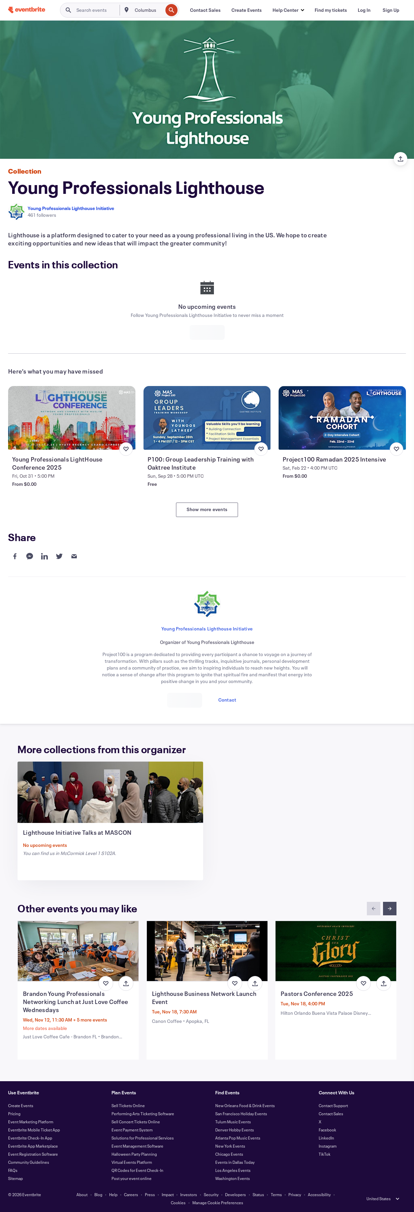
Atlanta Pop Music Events (237, 1138)
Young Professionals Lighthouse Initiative (71, 208)
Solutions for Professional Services (143, 1138)
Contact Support (333, 1105)
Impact (168, 1194)
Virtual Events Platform (132, 1162)
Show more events (207, 509)
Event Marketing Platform (30, 1121)
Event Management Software (137, 1146)
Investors (188, 1194)
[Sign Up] (391, 10)
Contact (227, 700)
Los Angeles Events (233, 1170)
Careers (131, 1194)
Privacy (294, 1194)
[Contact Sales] (205, 10)
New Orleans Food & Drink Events (245, 1105)
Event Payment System (132, 1129)
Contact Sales (331, 1113)
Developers (235, 1194)
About (82, 1194)
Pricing (14, 1113)
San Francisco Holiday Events (241, 1113)
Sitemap (15, 1178)
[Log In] (364, 10)
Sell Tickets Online (128, 1105)
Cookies (178, 1202)
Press (150, 1194)
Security (211, 1194)
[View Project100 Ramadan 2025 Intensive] (342, 418)
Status (258, 1194)
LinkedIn (326, 1138)
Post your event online (132, 1178)
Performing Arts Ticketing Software (143, 1113)
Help (113, 1194)
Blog (98, 1194)
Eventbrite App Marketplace (33, 1146)
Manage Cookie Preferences (217, 1202)
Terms (276, 1194)
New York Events (230, 1146)
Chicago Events (229, 1154)
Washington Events (232, 1178)
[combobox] (148, 10)
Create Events (20, 1105)
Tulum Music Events (233, 1121)
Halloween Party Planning (134, 1154)
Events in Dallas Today (235, 1162)
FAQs (13, 1170)
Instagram (328, 1146)
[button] (288, 10)
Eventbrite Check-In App (30, 1138)
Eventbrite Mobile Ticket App (34, 1129)
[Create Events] (246, 10)
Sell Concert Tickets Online (136, 1121)
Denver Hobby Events (234, 1129)
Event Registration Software (33, 1154)
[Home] (26, 10)
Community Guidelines (28, 1162)
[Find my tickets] (330, 10)
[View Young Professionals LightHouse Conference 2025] (71, 418)
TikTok (324, 1154)
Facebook (327, 1129)
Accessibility (319, 1194)
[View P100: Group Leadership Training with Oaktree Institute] (207, 418)
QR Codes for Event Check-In (137, 1170)
